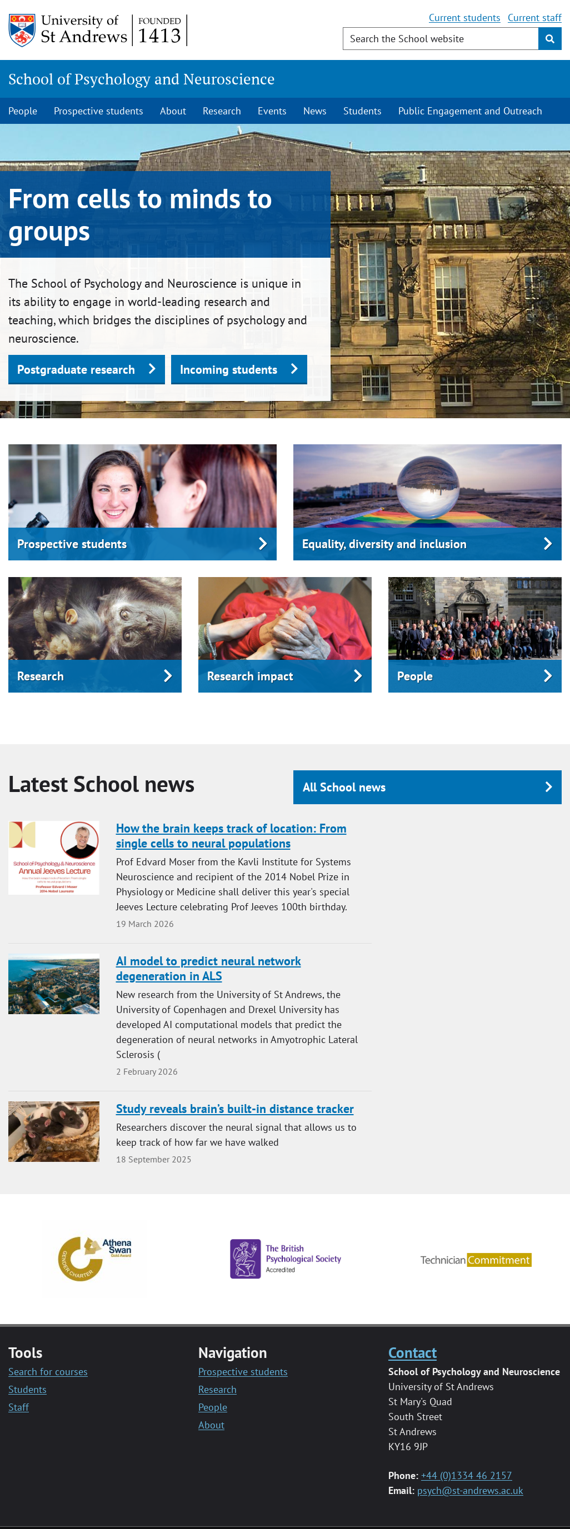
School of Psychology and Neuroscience (141, 79)
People (22, 110)
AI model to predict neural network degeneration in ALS (208, 968)
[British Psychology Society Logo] (285, 1258)
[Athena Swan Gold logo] (94, 1258)
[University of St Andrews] (98, 30)
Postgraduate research (76, 369)
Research (222, 110)
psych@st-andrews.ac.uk (470, 1490)
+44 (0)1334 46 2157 (466, 1475)
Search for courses (48, 1371)
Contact (412, 1352)
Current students (465, 17)
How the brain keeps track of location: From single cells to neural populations (231, 835)
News (315, 110)
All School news (344, 787)
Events (272, 110)
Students (362, 110)
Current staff (535, 17)
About (173, 110)
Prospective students (98, 110)
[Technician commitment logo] (476, 1258)
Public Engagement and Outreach (470, 110)
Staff (18, 1407)
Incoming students (228, 369)
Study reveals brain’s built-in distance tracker (235, 1108)
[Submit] (550, 38)
